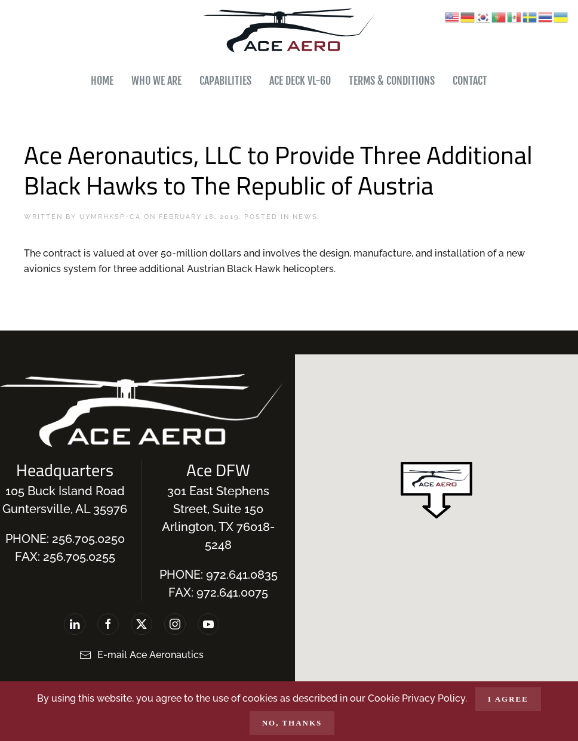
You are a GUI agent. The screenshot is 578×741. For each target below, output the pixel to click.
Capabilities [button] (225, 80)
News (305, 217)
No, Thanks (292, 722)
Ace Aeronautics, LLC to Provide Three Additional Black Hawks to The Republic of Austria (278, 169)
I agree (508, 698)
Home (102, 80)
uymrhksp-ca (110, 217)
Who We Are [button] (156, 80)
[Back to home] (289, 31)
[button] (436, 490)
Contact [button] (470, 80)
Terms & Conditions (392, 80)
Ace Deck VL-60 (300, 80)
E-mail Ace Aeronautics (141, 655)
